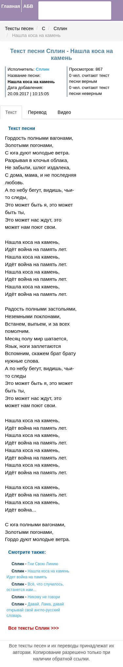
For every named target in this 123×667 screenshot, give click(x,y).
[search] (63, 10)
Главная (10, 6)
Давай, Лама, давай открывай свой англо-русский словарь (35, 610)
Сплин (60, 28)
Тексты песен (19, 28)
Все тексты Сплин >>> (33, 628)
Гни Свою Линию (43, 564)
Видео (64, 112)
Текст (11, 112)
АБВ (28, 6)
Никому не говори (44, 597)
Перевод (37, 112)
